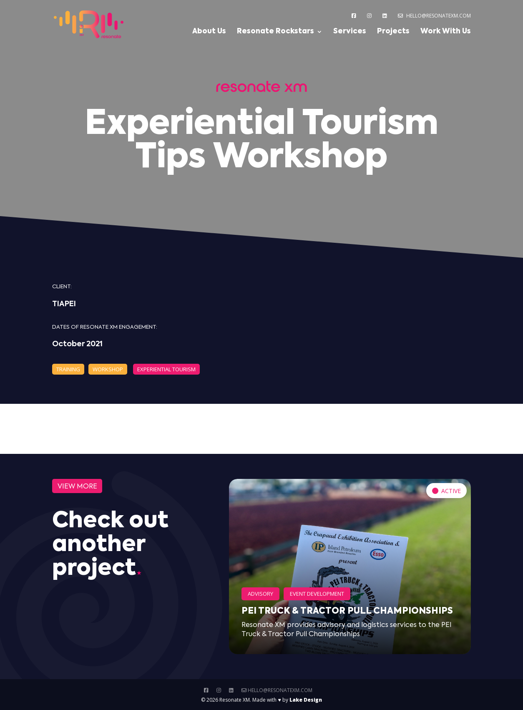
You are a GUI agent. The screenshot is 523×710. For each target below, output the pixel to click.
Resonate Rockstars (275, 32)
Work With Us (445, 32)
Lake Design (305, 699)
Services (349, 32)
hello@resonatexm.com (434, 15)
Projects (393, 32)
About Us (209, 32)
